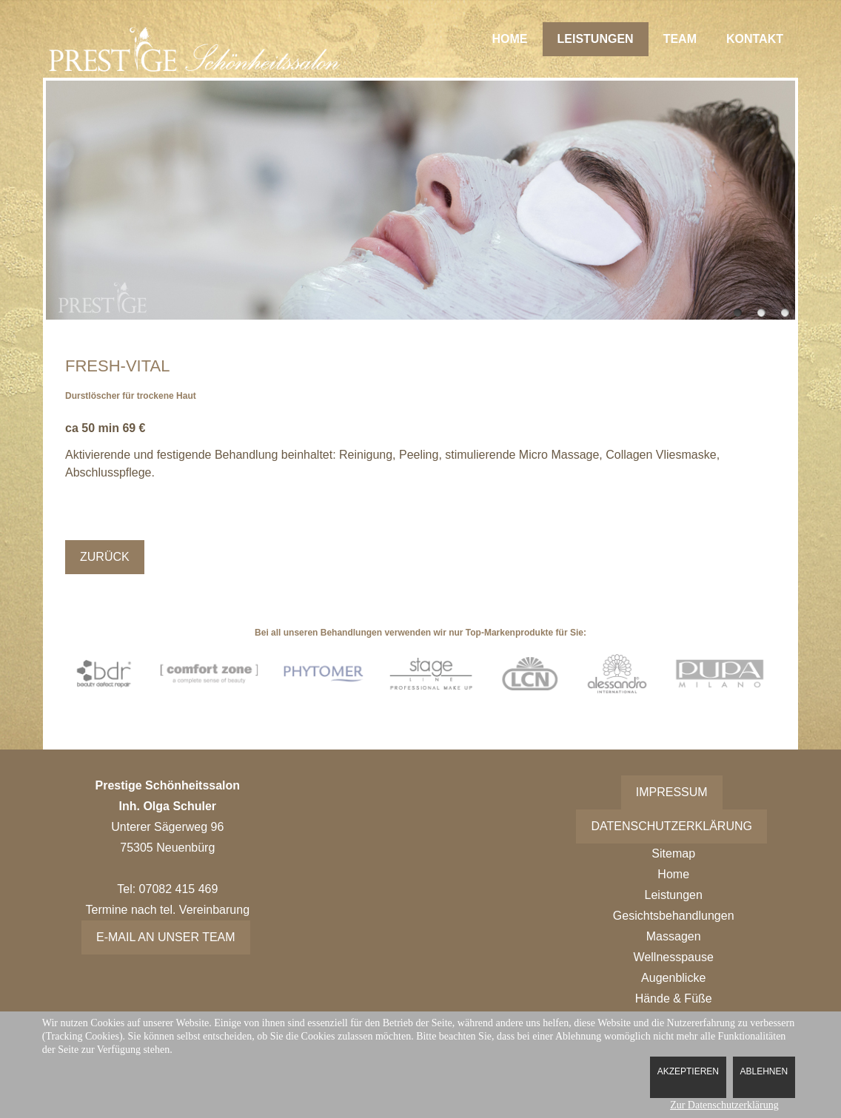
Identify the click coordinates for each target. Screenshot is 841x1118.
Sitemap (673, 853)
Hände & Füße (673, 998)
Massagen (673, 936)
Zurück (105, 556)
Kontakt (754, 39)
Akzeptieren (688, 1071)
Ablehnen (764, 1071)
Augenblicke (673, 977)
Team (680, 39)
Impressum (672, 792)
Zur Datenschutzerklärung (724, 1105)
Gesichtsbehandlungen (673, 915)
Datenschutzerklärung (671, 826)
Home (510, 39)
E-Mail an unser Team (165, 937)
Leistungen (595, 39)
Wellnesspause (674, 957)
